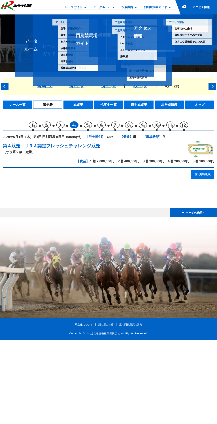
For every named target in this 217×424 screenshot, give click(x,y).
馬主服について (84, 408)
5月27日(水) (76, 86)
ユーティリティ (38, 217)
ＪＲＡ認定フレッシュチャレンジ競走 (62, 147)
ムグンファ (34, 233)
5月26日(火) (44, 86)
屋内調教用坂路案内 (130, 408)
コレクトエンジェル (41, 202)
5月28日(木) (108, 86)
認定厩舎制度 (106, 408)
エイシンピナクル (39, 248)
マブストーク (36, 240)
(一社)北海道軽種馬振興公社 (103, 417)
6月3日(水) (140, 86)
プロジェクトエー (39, 256)
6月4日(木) (172, 86)
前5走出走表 (203, 175)
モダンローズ (36, 263)
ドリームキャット (39, 210)
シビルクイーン (38, 225)
